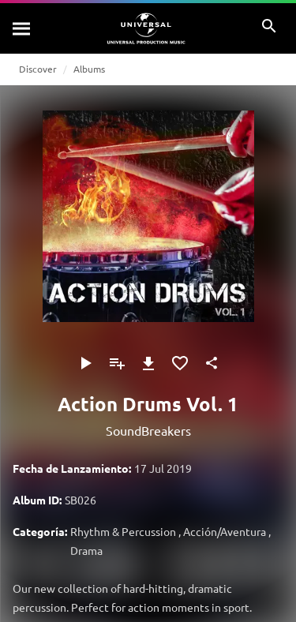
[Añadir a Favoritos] (179, 363)
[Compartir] (211, 363)
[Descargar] (148, 363)
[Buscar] (22, 28)
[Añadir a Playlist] (116, 363)
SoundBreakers (148, 430)
